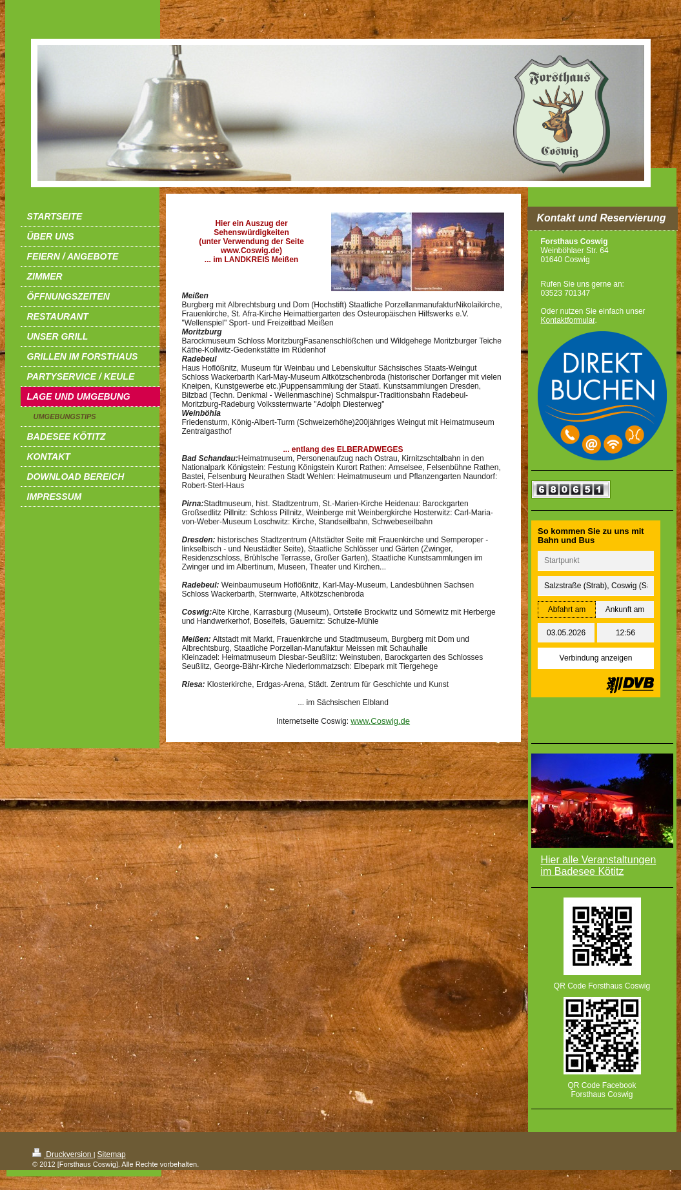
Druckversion (63, 1154)
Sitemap (111, 1154)
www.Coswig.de (380, 721)
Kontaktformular (568, 320)
